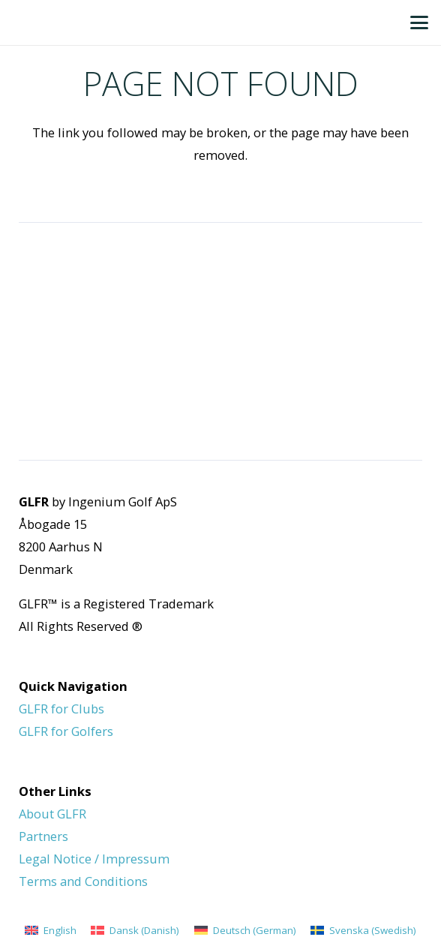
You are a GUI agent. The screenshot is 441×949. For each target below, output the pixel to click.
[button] (419, 23)
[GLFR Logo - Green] (26, 22)
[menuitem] (50, 930)
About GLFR (52, 813)
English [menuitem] (60, 930)
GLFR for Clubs (61, 708)
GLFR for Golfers (66, 731)
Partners (43, 836)
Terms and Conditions (83, 881)
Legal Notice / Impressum (94, 858)
